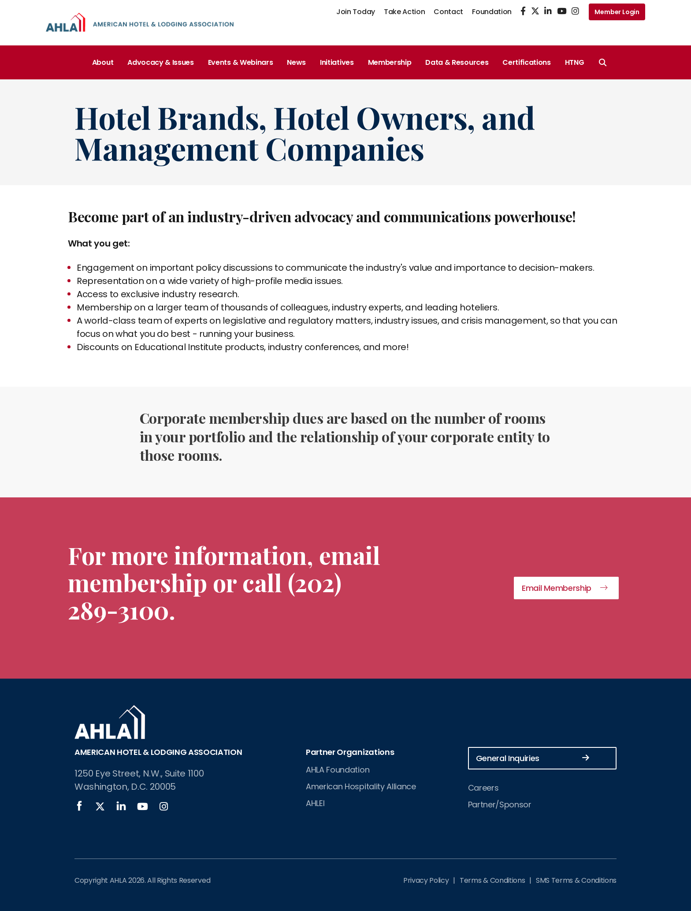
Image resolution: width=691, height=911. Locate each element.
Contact (448, 12)
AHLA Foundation (337, 769)
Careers (483, 787)
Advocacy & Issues (160, 62)
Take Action (404, 12)
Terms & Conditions (492, 880)
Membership (390, 62)
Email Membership (556, 588)
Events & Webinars (240, 62)
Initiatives (336, 62)
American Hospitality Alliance (361, 786)
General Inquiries (533, 758)
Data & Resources (456, 62)
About (102, 62)
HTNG (574, 62)
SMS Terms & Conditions (576, 880)
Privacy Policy (426, 880)
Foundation (492, 12)
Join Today (355, 12)
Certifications (526, 62)
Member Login (616, 11)
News (296, 62)
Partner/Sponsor (499, 804)
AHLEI (315, 803)
